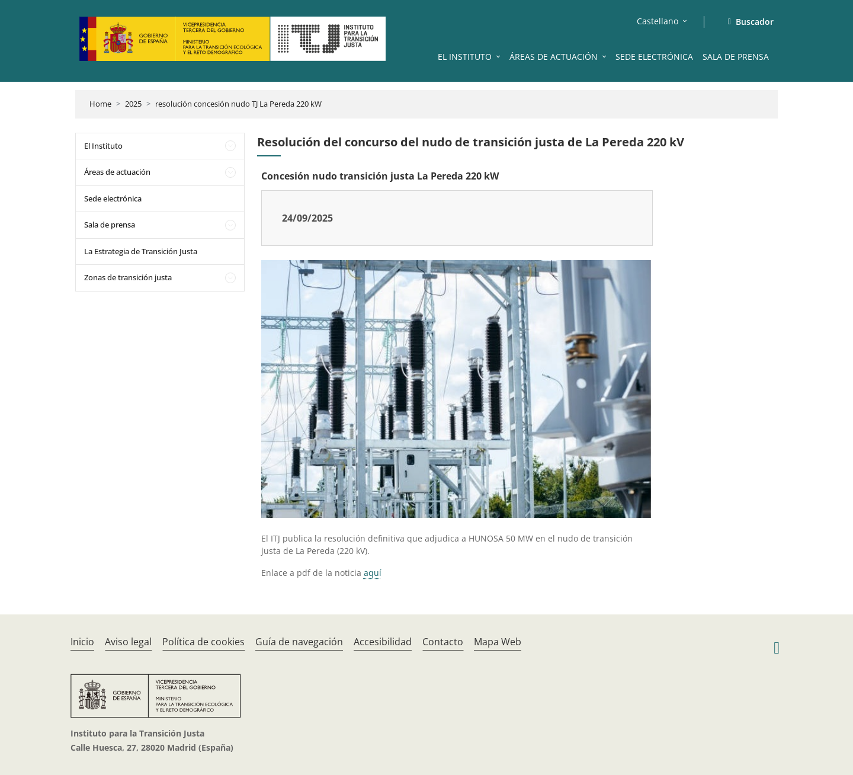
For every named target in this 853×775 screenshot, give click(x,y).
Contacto (442, 641)
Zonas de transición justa (128, 277)
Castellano (657, 21)
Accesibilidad (383, 641)
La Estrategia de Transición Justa (140, 251)
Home (100, 103)
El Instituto (103, 145)
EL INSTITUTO (465, 56)
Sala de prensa (109, 224)
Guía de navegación (299, 641)
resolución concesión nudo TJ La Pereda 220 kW (238, 103)
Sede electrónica (113, 198)
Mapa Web (497, 641)
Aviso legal (128, 641)
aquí (372, 572)
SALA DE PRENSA (736, 56)
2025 (133, 103)
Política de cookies (203, 641)
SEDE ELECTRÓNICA (654, 56)
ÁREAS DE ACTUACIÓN (553, 56)
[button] (499, 56)
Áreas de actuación (117, 171)
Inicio (82, 641)
